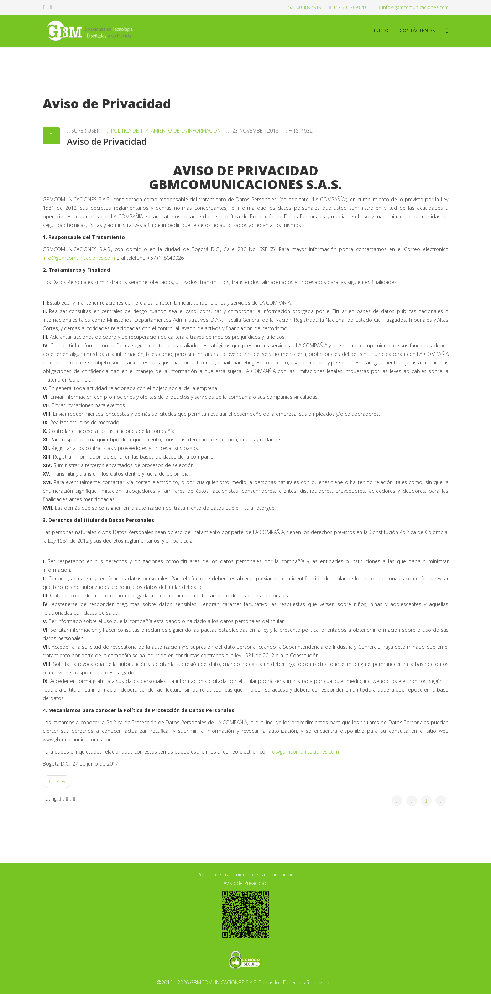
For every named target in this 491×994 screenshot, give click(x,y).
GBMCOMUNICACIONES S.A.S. (223, 982)
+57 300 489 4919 (303, 7)
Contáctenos (417, 30)
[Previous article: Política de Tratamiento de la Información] (57, 781)
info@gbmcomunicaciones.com (415, 7)
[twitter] (51, 7)
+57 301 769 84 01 (351, 7)
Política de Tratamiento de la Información (166, 130)
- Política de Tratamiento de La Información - (245, 874)
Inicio (381, 30)
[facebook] (44, 7)
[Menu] (447, 30)
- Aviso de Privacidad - (245, 883)
